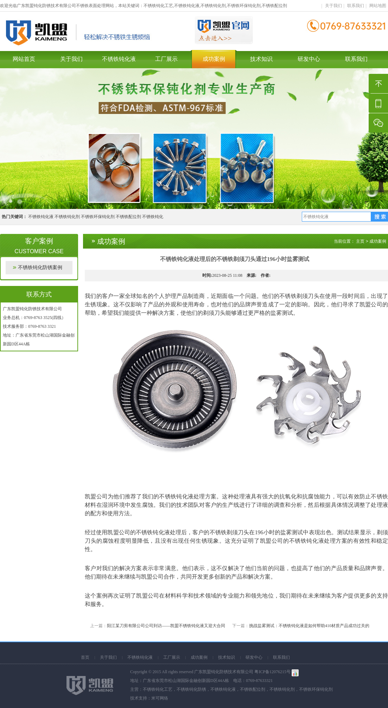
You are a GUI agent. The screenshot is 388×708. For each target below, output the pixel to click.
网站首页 (24, 59)
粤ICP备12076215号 (272, 671)
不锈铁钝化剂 (67, 216)
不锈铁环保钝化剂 (98, 216)
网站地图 (377, 5)
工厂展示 (166, 59)
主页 (360, 241)
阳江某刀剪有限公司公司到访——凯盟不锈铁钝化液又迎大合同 (166, 625)
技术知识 (261, 59)
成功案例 (214, 59)
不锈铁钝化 (152, 216)
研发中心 (309, 59)
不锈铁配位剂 (128, 216)
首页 (85, 657)
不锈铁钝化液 (119, 59)
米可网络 (159, 698)
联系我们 (355, 5)
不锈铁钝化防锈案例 (40, 267)
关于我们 (333, 5)
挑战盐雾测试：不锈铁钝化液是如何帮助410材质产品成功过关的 (309, 625)
